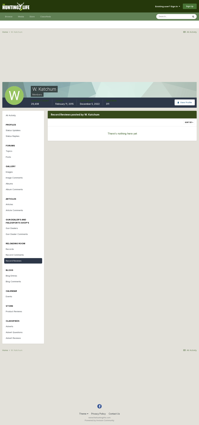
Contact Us (114, 413)
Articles (9, 204)
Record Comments (15, 255)
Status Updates (13, 130)
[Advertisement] (99, 60)
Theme (83, 413)
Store (32, 16)
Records (10, 249)
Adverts (9, 326)
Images (9, 172)
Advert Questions (14, 332)
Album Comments (14, 189)
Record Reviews (13, 260)
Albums (9, 183)
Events (9, 296)
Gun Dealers (12, 228)
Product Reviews (14, 311)
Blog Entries (11, 275)
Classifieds (45, 16)
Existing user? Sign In (167, 6)
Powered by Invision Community (99, 420)
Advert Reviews (13, 338)
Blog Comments (13, 281)
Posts (8, 157)
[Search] (173, 16)
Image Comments (14, 177)
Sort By (189, 122)
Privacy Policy (98, 413)
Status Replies (12, 136)
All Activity (11, 115)
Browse (8, 16)
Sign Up (189, 6)
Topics (9, 151)
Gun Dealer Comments (17, 234)
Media (21, 16)
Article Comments (14, 210)
